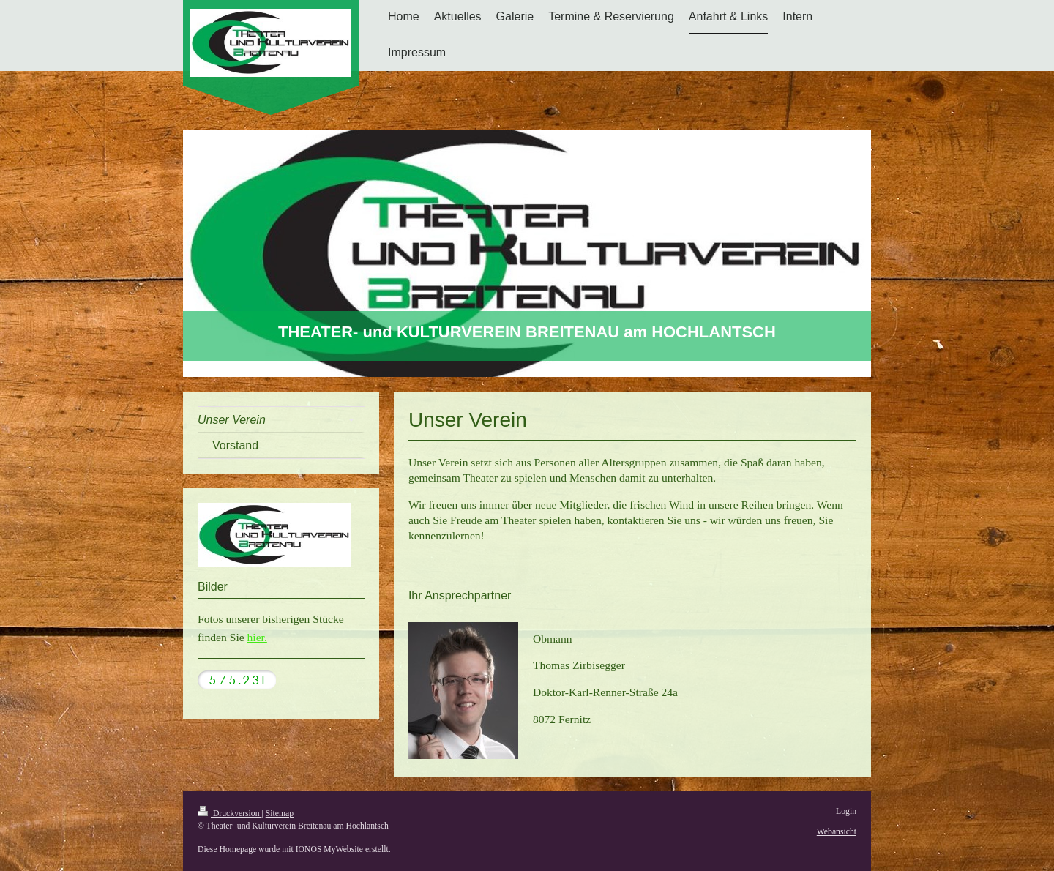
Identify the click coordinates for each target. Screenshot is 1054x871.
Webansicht (836, 832)
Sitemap (280, 813)
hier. (257, 637)
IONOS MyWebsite (329, 849)
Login (846, 811)
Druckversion (229, 813)
